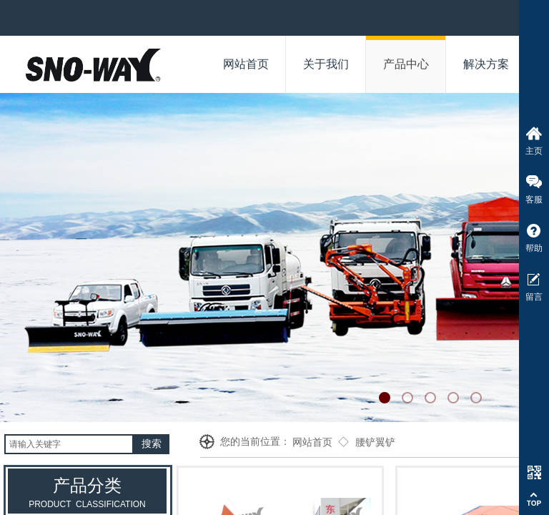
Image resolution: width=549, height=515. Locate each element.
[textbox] (69, 444)
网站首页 (312, 442)
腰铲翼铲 (375, 442)
